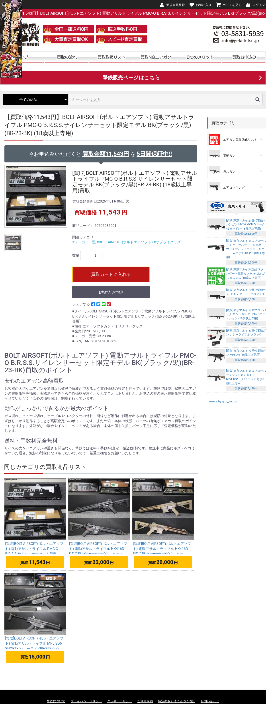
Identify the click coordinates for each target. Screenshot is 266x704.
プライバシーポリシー (86, 701)
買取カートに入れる (111, 274)
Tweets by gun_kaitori (222, 401)
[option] (36, 196)
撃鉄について (56, 701)
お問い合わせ (210, 701)
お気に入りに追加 (111, 292)
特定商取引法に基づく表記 (176, 701)
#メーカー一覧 (84, 242)
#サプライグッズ (167, 242)
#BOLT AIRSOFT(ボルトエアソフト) (125, 242)
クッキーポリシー (119, 701)
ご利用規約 (145, 701)
